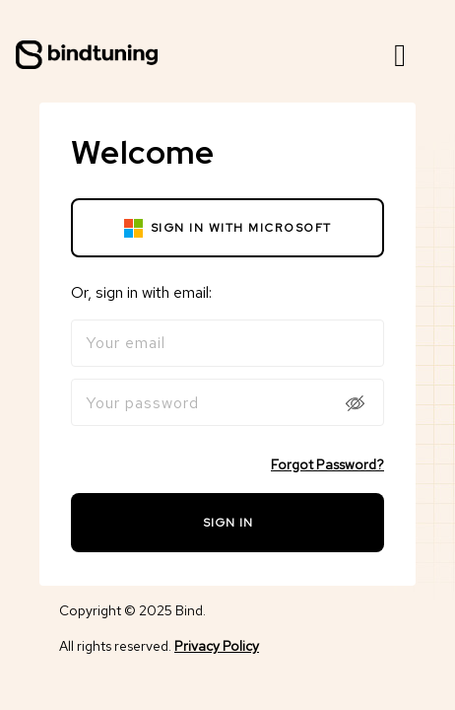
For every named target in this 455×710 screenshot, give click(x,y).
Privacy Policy (216, 646)
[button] (399, 55)
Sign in (228, 523)
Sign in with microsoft (228, 228)
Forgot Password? (327, 464)
